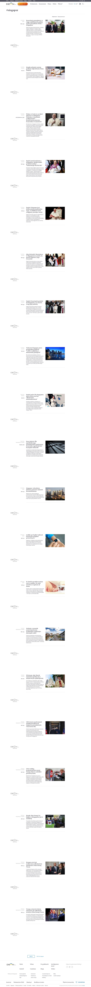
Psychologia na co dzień (47, 975)
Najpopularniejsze (61, 16)
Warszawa (71, 3)
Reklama (33, 985)
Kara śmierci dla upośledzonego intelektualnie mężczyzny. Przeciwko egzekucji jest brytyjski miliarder (34, 444)
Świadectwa (33, 975)
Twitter (82, 0)
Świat (23, 21)
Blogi (25, 0)
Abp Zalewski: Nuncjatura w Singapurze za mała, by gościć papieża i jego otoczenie (34, 257)
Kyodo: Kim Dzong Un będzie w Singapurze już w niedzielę (34, 817)
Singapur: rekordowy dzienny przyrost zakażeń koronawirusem (34, 489)
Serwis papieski (23, 973)
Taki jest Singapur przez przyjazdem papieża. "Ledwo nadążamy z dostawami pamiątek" (34, 350)
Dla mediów (29, 985)
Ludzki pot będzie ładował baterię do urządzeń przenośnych (34, 536)
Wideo (54, 4)
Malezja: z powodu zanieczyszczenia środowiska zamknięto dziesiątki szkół (33, 631)
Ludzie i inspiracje (56, 975)
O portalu (8, 985)
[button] (80, 4)
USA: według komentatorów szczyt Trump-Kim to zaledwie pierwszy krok (34, 771)
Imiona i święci (33, 977)
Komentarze (42, 4)
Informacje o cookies (40, 985)
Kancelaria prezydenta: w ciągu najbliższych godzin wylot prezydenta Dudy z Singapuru (34, 23)
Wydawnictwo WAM (19, 982)
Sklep (34, 0)
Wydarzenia (33, 4)
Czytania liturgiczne (46, 973)
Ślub (20, 977)
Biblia (7, 0)
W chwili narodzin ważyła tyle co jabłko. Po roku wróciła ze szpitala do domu (34, 584)
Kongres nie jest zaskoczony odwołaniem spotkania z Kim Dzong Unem (34, 865)
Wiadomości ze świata (20, 442)
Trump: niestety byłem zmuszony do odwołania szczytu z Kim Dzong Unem (35, 910)
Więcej (60, 4)
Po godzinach (45, 964)
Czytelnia (33, 969)
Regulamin (12, 985)
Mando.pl (29, 982)
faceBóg (29, 0)
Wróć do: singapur (40, 956)
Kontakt (25, 985)
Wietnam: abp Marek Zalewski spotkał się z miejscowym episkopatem (34, 677)
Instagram (84, 0)
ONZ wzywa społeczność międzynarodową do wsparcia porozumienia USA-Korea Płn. (34, 724)
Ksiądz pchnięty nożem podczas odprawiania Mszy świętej (35, 68)
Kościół (22, 68)
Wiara (49, 4)
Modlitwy (44, 977)
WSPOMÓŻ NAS (80, 982)
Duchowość (33, 973)
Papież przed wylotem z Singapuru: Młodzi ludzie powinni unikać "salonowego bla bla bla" (34, 163)
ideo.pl (83, 985)
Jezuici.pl (8, 982)
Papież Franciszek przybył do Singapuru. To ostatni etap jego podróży (34, 302)
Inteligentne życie (55, 965)
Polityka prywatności (19, 985)
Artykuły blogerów (23, 975)
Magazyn (12, 0)
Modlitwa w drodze (19, 0)
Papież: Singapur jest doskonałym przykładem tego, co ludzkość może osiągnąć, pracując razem (34, 210)
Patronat (46, 985)
